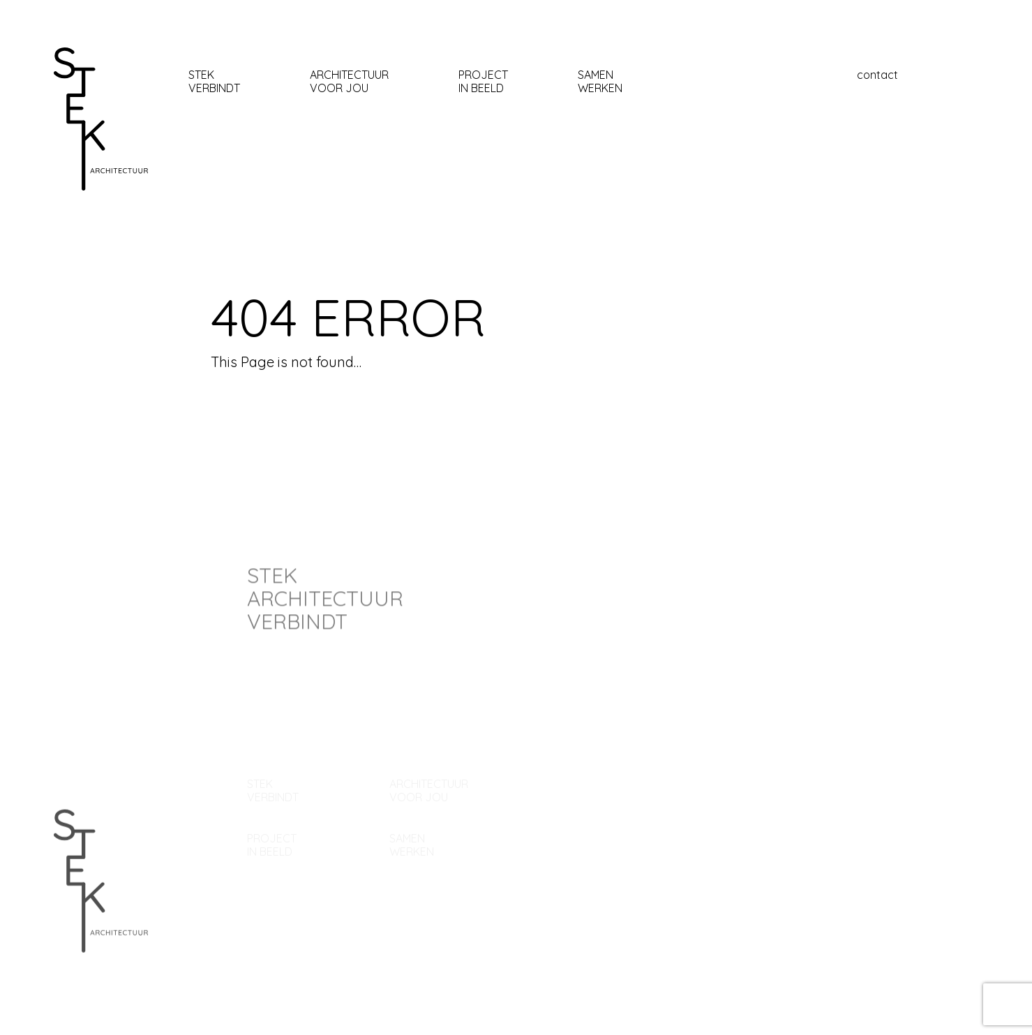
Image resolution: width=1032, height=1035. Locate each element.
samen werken (600, 81)
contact (877, 75)
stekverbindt (214, 81)
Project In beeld (483, 81)
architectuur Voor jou (349, 81)
